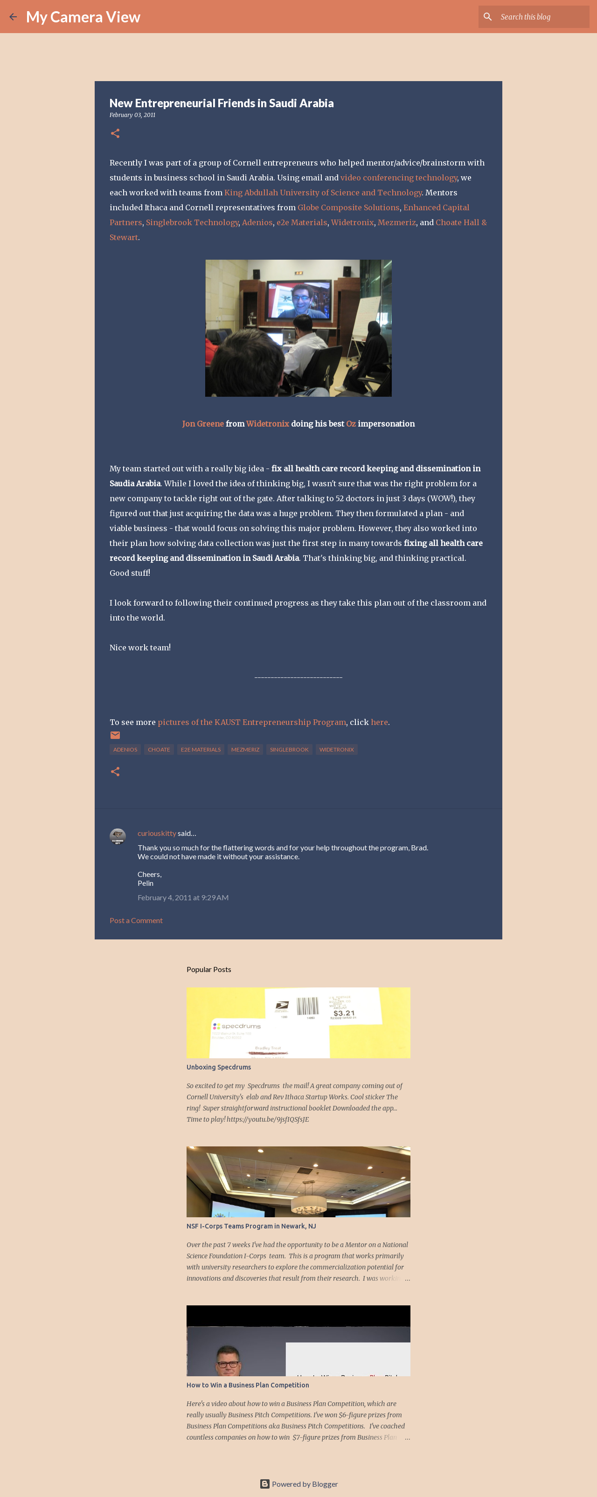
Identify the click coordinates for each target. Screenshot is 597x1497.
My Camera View (83, 16)
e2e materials (201, 749)
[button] (115, 134)
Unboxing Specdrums (219, 1067)
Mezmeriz (397, 222)
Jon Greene (203, 423)
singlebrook (289, 749)
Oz (351, 423)
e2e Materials (302, 222)
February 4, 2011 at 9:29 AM (183, 897)
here (379, 722)
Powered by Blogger (298, 1483)
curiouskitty (157, 832)
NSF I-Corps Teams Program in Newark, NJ (251, 1226)
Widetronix (352, 222)
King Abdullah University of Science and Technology (323, 192)
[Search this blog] (541, 17)
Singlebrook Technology (192, 222)
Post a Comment (136, 920)
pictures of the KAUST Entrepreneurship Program (252, 722)
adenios (125, 749)
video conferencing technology (398, 177)
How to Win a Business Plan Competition (248, 1385)
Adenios (257, 222)
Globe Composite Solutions (349, 207)
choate (159, 749)
